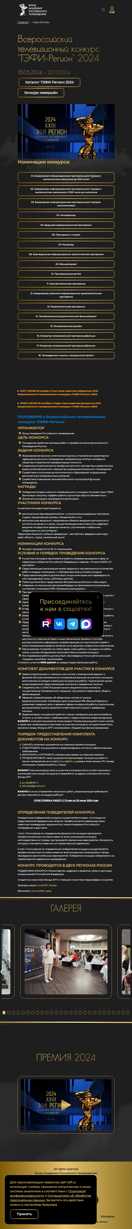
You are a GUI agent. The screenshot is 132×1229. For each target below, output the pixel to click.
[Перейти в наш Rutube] (46, 624)
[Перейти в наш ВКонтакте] (59, 624)
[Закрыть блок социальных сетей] (98, 597)
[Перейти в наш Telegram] (72, 624)
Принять (24, 1214)
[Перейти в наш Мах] (86, 624)
